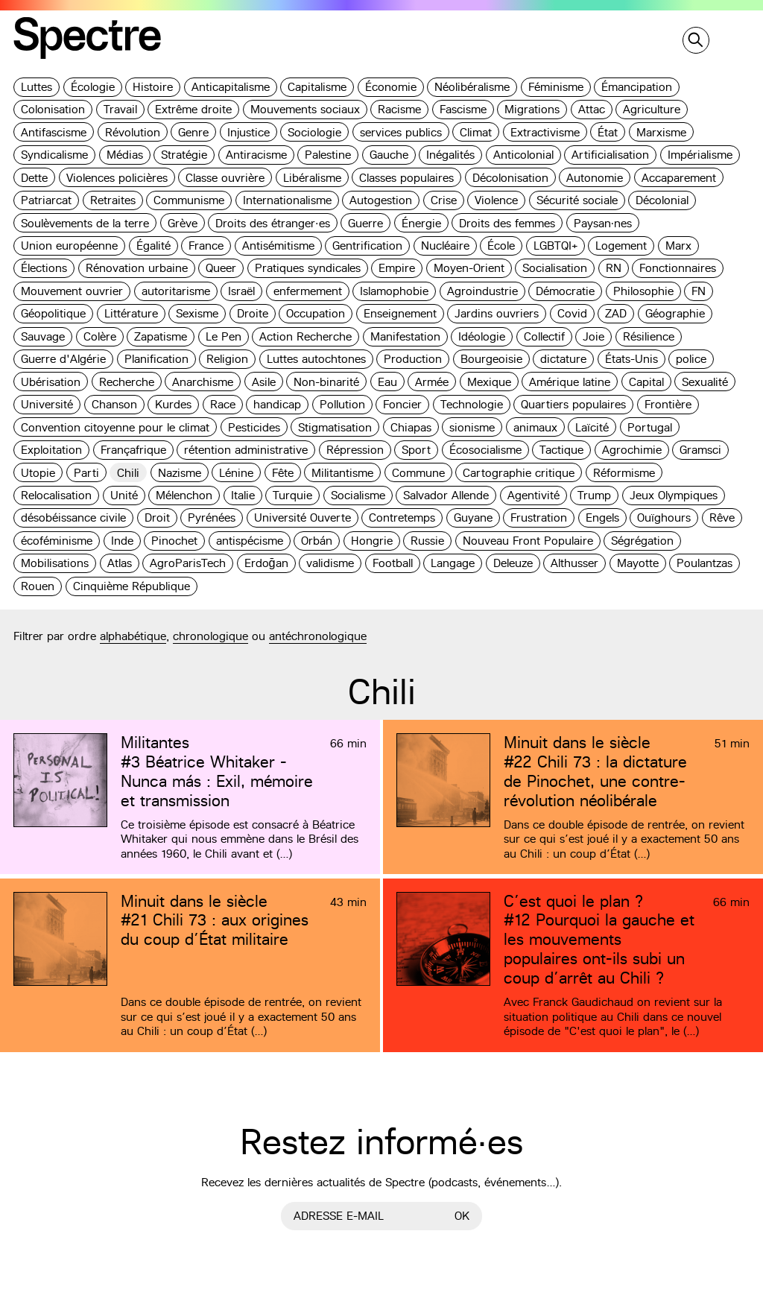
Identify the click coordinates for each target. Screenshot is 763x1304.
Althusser (574, 563)
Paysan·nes (603, 223)
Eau (387, 382)
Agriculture (651, 109)
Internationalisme (287, 200)
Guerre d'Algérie (63, 359)
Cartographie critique (518, 473)
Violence (496, 200)
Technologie (471, 404)
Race (222, 404)
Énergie (421, 223)
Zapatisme (160, 336)
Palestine (328, 155)
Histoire (153, 87)
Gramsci (700, 450)
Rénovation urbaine (137, 268)
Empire (397, 268)
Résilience (648, 336)
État (608, 132)
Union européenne (69, 245)
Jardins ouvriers (497, 313)
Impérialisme (700, 155)
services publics (401, 132)
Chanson (114, 404)
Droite (252, 313)
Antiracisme (256, 155)
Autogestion (380, 200)
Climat (476, 132)
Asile (264, 382)
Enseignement (400, 313)
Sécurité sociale (577, 200)
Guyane (473, 517)
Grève (182, 223)
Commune (418, 473)
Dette (34, 178)
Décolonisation (510, 178)
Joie (593, 336)
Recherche (126, 382)
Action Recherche (305, 336)
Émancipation (636, 87)
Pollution (342, 404)
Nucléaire (445, 245)
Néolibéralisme (472, 87)
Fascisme (463, 109)
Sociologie (314, 132)
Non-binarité (326, 382)
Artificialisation (610, 155)
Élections (44, 268)
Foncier (402, 404)
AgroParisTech (188, 563)
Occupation (315, 313)
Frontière (668, 404)
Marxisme (661, 132)
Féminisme (555, 87)
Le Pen (223, 336)
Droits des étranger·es (272, 223)
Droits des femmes (507, 223)
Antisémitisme (278, 245)
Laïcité (592, 427)
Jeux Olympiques (674, 495)
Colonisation (53, 109)
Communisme (188, 200)
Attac (591, 109)
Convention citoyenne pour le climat (115, 427)
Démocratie (565, 291)
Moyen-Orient (469, 268)
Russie (427, 541)
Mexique (489, 382)
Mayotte (638, 563)
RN (613, 268)
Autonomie (594, 178)
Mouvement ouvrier (72, 291)
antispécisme (249, 541)
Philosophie (643, 291)
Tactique (561, 450)
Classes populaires (406, 178)
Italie (243, 495)
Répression (355, 450)
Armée (432, 382)
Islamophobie (394, 291)
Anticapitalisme (230, 87)
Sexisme (197, 313)
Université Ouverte (302, 517)
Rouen (37, 586)
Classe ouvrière (225, 178)
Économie (391, 87)
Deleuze (513, 563)
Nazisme (179, 473)
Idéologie (481, 336)
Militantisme (342, 473)
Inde (122, 541)
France (206, 245)
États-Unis (631, 359)
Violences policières (117, 178)
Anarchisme (202, 382)
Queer (221, 268)
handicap (277, 404)
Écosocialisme (485, 450)
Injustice (248, 132)
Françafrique (133, 450)
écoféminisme (56, 541)
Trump (594, 495)
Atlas (119, 563)
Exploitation (51, 450)
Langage (453, 563)
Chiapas (410, 427)
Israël (241, 291)
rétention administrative (246, 450)
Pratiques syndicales (308, 268)
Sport (416, 450)
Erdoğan (266, 563)
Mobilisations (55, 563)
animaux (535, 427)
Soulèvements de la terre (85, 223)
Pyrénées (211, 517)
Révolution (132, 132)
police (691, 359)
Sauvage (43, 336)
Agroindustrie (482, 291)
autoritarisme (176, 291)
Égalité (153, 245)
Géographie (675, 313)
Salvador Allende (446, 495)
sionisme (472, 427)
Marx (678, 245)
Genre (193, 132)
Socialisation (554, 268)
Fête (283, 473)
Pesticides (254, 427)
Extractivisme (545, 132)
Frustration (538, 517)
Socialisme (358, 495)
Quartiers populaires (573, 404)
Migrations (532, 109)
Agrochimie (632, 450)
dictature (563, 359)
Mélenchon (184, 495)
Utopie (38, 473)
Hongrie (372, 541)
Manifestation (405, 336)
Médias (125, 155)
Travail (120, 109)
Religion (227, 359)
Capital (646, 382)
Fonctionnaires (677, 268)
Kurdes (173, 404)
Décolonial (662, 200)
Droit (157, 517)
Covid (572, 313)
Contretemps (402, 517)
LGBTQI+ (555, 245)
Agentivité (533, 495)
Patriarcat (46, 200)
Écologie (93, 87)
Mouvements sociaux (305, 109)
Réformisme (624, 473)
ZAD (616, 313)
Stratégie (184, 155)
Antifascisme (53, 132)
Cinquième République (131, 586)
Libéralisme (312, 178)
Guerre (365, 223)
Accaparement (679, 178)
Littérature (131, 313)
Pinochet (174, 541)
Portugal (649, 427)
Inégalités (450, 155)
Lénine (236, 473)
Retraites (113, 200)
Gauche (389, 155)
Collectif (544, 336)
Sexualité (705, 382)
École (501, 245)
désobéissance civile (73, 517)
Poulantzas (704, 563)
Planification (156, 359)
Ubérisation (50, 382)
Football (393, 563)
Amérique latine (569, 382)
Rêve (722, 517)
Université (47, 404)
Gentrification (367, 245)
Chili (128, 473)
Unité (124, 495)
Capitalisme (317, 87)
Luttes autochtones (316, 359)
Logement (621, 245)
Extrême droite (193, 109)
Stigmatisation (335, 427)
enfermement (307, 291)
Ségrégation (642, 541)
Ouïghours (664, 517)
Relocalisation (56, 495)
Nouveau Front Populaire (528, 541)
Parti (86, 473)
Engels (602, 517)
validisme (330, 563)
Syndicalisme (54, 155)
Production (413, 359)
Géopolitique (53, 313)
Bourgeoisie (491, 359)
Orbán (316, 541)
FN (698, 291)
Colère (99, 336)
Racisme (399, 109)
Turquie (292, 495)
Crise (444, 200)
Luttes (36, 87)
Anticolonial (523, 155)
